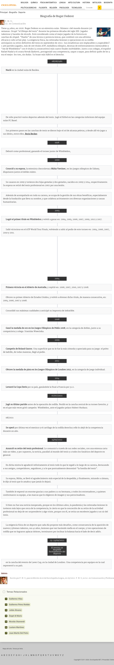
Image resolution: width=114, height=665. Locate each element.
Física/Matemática (48, 3)
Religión (53, 8)
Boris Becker (31, 134)
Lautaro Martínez (16, 627)
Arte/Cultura (74, 3)
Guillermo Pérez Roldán (19, 604)
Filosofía (43, 8)
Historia (86, 3)
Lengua (62, 3)
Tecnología (76, 8)
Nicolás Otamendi (17, 621)
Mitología (96, 3)
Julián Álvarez (15, 610)
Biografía (108, 3)
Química (34, 3)
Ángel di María (15, 616)
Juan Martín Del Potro (18, 633)
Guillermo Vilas (15, 599)
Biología (24, 3)
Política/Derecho (28, 8)
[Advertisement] (57, 94)
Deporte (21, 12)
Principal (4, 12)
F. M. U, (8, 21)
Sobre (112, 660)
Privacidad (105, 660)
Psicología (64, 8)
